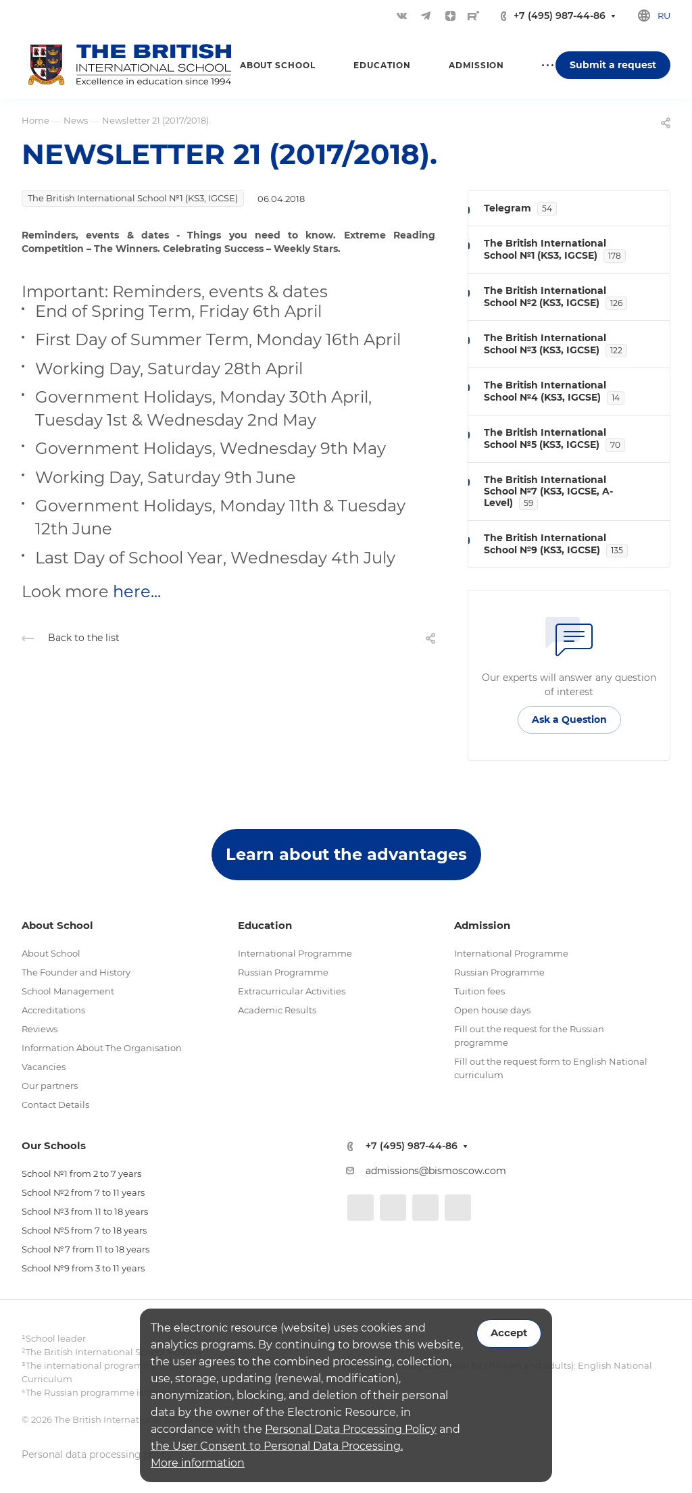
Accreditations (53, 1010)
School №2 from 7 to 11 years (83, 1192)
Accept (509, 1333)
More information (198, 1463)
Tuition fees (479, 991)
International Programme (295, 953)
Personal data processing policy (97, 1454)
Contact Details (55, 1104)
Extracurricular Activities (291, 991)
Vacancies (44, 1066)
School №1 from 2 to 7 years (81, 1173)
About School (51, 953)
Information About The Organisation (102, 1047)
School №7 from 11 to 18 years (85, 1249)
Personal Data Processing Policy (351, 1429)
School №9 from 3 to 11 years (83, 1268)
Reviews (39, 1028)
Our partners (50, 1085)
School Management (68, 991)
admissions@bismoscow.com (436, 1171)
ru (664, 15)
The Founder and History (76, 972)
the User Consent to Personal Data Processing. (277, 1446)
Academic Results (277, 1010)
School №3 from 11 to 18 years (85, 1211)
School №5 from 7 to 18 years (84, 1230)
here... (137, 591)
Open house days (492, 1010)
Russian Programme (283, 972)
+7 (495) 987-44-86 (560, 16)
